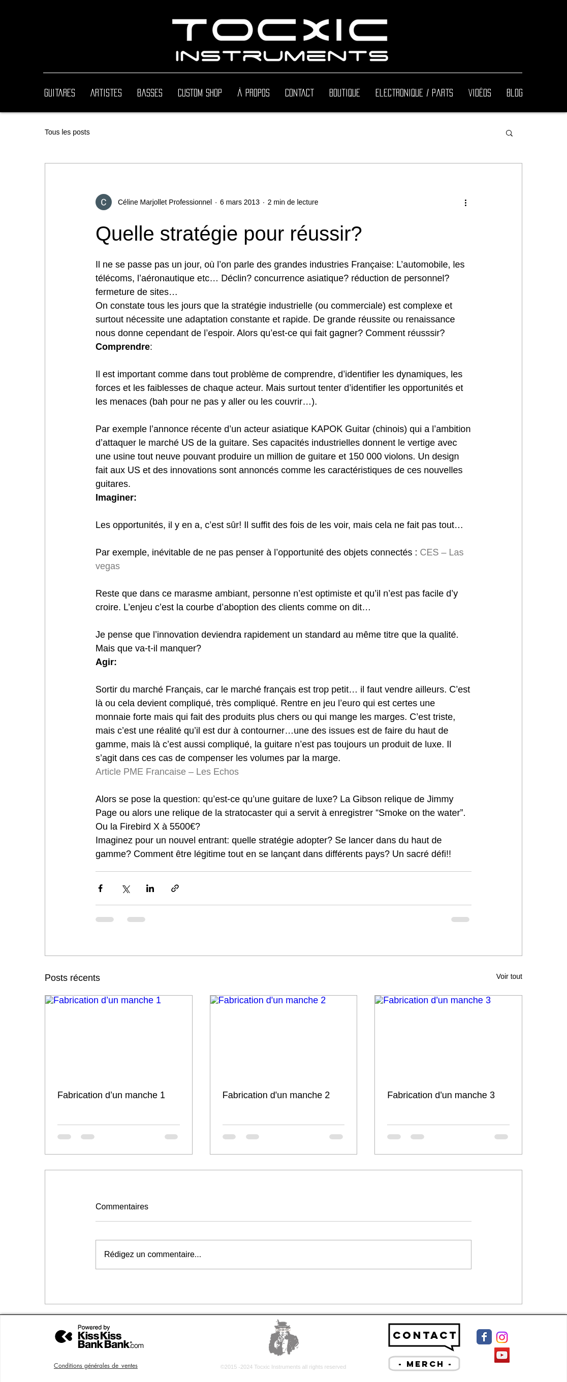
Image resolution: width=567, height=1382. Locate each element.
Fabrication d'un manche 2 (276, 1095)
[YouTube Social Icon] (502, 1355)
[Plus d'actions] (465, 202)
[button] (509, 132)
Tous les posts (67, 132)
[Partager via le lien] (175, 888)
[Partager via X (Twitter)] (125, 888)
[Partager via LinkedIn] (150, 888)
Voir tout (509, 976)
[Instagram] (502, 1337)
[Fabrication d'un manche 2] (283, 1037)
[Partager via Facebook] (100, 888)
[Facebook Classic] (484, 1336)
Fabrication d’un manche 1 (111, 1095)
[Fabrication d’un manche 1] (118, 1037)
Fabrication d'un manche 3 (441, 1095)
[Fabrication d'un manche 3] (448, 1037)
